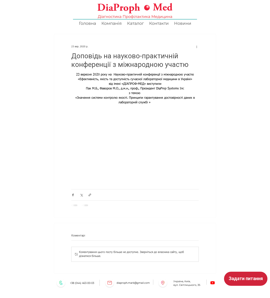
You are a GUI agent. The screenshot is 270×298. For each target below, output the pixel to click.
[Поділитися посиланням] (89, 195)
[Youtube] (212, 283)
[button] (245, 279)
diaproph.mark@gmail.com (133, 282)
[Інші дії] (197, 47)
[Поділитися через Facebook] (73, 195)
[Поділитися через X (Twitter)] (81, 195)
